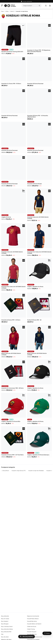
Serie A (12, 11)
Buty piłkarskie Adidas (7, 629)
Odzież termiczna (31, 626)
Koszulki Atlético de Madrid (34, 623)
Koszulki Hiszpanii (31, 631)
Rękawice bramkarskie (33, 616)
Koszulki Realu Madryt (33, 618)
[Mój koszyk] (50, 6)
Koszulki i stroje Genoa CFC (19, 470)
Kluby (7, 11)
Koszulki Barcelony (32, 621)
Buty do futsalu (5, 618)
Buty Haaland (4, 621)
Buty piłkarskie (5, 616)
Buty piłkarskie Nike (6, 631)
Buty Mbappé (4, 623)
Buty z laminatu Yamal (6, 626)
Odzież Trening (31, 629)
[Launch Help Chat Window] (47, 633)
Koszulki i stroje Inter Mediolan (36, 470)
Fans (2, 11)
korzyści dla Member (26, 1)
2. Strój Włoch (5, 470)
